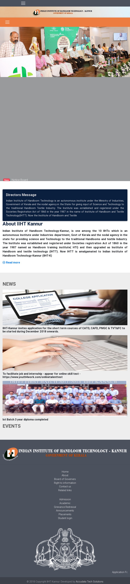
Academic (65, 503)
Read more (11, 262)
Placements (65, 514)
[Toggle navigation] (23, 3)
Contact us (65, 486)
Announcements (65, 510)
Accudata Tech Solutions (89, 581)
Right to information (65, 482)
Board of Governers (65, 479)
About (65, 475)
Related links (65, 490)
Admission (65, 499)
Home (65, 471)
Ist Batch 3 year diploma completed (25, 419)
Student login (65, 518)
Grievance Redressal (65, 507)
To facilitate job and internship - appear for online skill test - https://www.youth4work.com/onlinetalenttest (41, 375)
